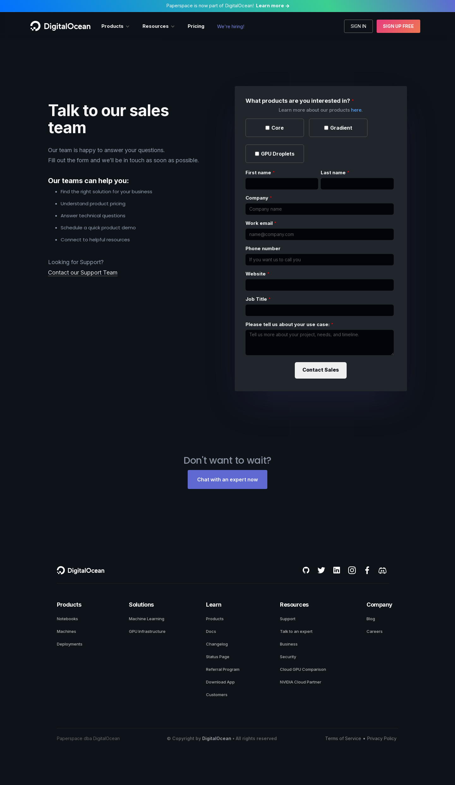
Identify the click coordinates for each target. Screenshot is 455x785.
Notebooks (67, 618)
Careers (375, 631)
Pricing (196, 26)
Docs (211, 631)
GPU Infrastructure (147, 631)
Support (287, 618)
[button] (115, 26)
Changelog (217, 643)
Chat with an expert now (227, 479)
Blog (371, 618)
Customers (217, 694)
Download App (220, 681)
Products (215, 618)
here (356, 110)
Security (288, 656)
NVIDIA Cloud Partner (300, 681)
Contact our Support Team (83, 272)
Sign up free (398, 26)
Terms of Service (343, 738)
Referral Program (223, 669)
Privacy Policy (382, 738)
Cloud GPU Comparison (303, 669)
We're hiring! (230, 26)
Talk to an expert (296, 631)
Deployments (69, 643)
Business (289, 643)
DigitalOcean (216, 738)
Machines (66, 631)
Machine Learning (146, 618)
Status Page (217, 656)
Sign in (358, 26)
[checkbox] (275, 128)
